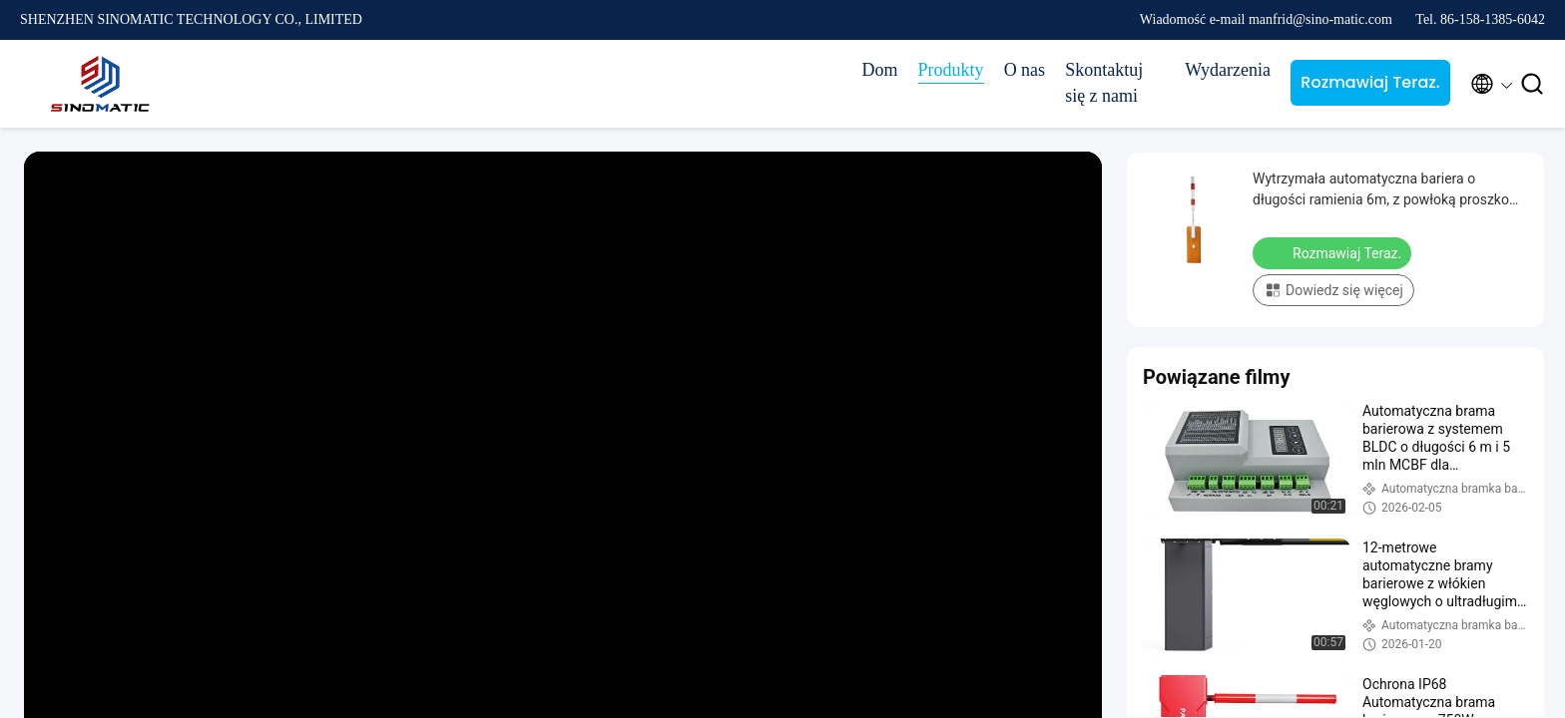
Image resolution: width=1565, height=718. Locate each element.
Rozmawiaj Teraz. (1370, 82)
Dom (880, 70)
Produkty (951, 70)
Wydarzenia (1228, 70)
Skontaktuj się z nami (1104, 83)
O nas (1025, 70)
